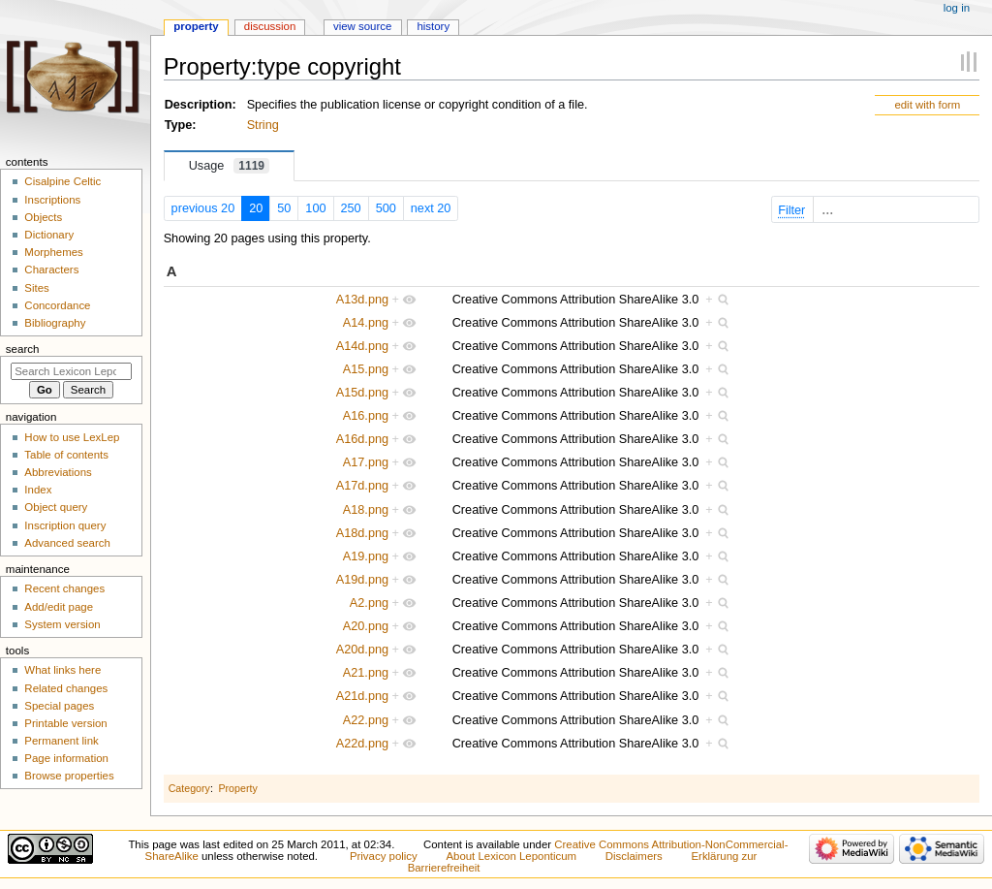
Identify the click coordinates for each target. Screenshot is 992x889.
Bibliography (54, 323)
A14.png (365, 323)
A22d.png (362, 743)
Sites (36, 288)
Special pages (59, 706)
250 (351, 208)
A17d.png (362, 485)
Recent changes (64, 588)
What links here (62, 670)
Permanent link (61, 740)
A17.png (365, 462)
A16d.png (362, 439)
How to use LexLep (71, 437)
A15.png (365, 369)
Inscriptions (52, 200)
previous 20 (203, 208)
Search (23, 349)
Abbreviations (57, 472)
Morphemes (53, 252)
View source (362, 26)
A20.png (365, 626)
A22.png (365, 720)
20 (256, 208)
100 (315, 208)
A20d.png (362, 649)
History (433, 26)
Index (37, 489)
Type (179, 125)
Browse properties (68, 775)
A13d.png (362, 299)
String (263, 125)
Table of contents (66, 454)
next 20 (431, 208)
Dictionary (49, 234)
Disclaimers (634, 856)
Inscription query (65, 525)
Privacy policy (384, 856)
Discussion (269, 26)
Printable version (65, 723)
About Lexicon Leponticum (511, 856)
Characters (51, 269)
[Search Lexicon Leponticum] (71, 371)
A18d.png (362, 533)
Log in (957, 8)
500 (386, 208)
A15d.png (362, 392)
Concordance (57, 305)
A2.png (369, 603)
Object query (55, 507)
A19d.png (362, 580)
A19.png (365, 556)
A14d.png (362, 346)
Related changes (66, 688)
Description (198, 104)
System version (62, 624)
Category (189, 788)
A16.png (365, 416)
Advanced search (67, 543)
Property (237, 788)
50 (284, 208)
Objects (43, 217)
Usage (229, 166)
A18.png (365, 510)
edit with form (927, 105)
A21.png (365, 673)
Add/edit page (58, 607)
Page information (66, 758)
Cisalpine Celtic (62, 181)
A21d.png (362, 696)
